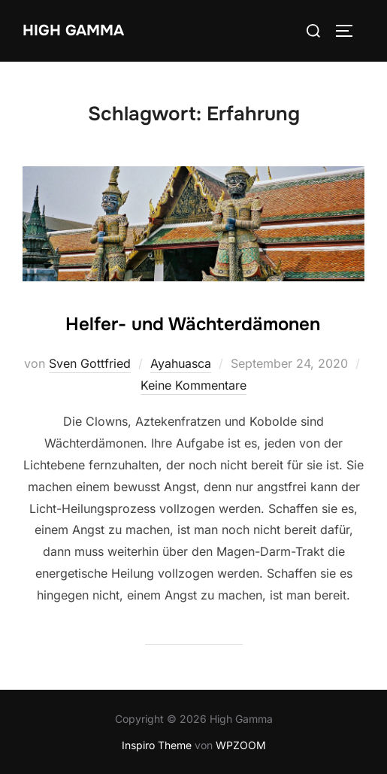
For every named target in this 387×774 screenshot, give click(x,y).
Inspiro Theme (157, 745)
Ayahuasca (180, 363)
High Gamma (73, 30)
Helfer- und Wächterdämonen (192, 324)
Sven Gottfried (90, 363)
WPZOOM (241, 745)
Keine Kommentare (193, 385)
